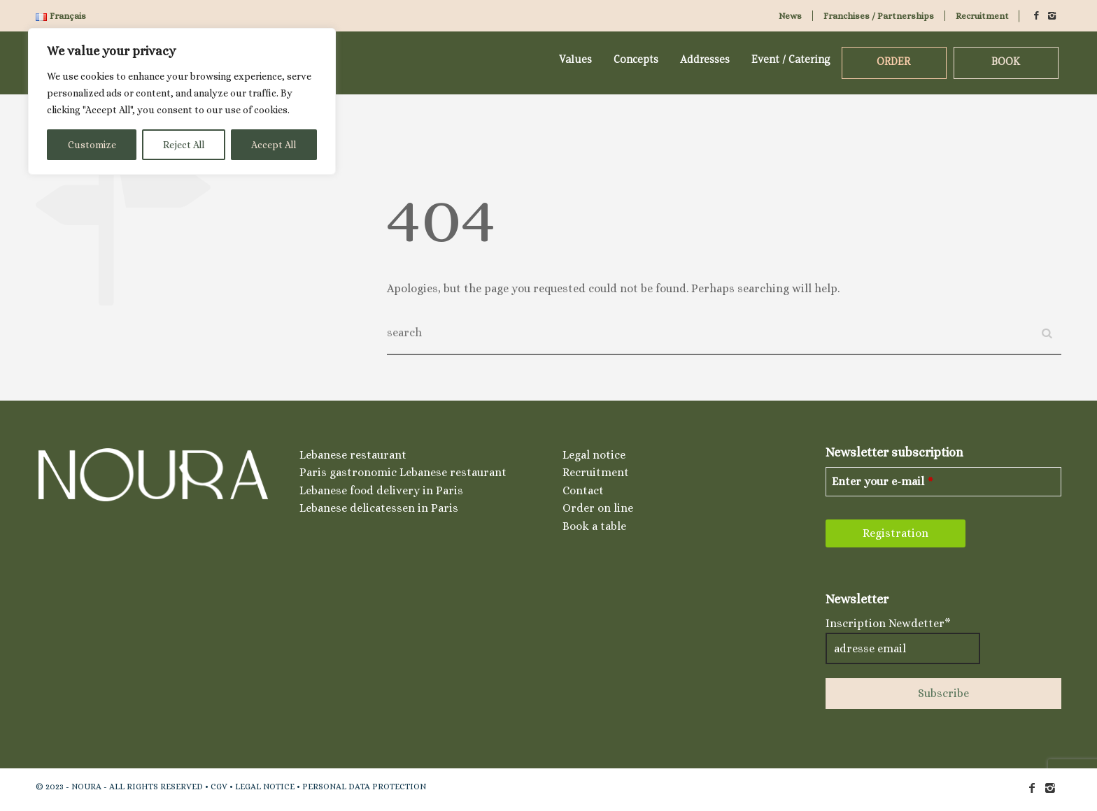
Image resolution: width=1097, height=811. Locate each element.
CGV (219, 786)
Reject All (183, 144)
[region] (182, 101)
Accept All (273, 144)
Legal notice (593, 454)
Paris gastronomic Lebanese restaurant (403, 472)
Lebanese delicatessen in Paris (378, 508)
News (790, 15)
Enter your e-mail (882, 481)
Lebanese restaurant (352, 454)
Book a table (594, 526)
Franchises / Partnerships (878, 15)
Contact (583, 490)
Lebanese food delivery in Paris (381, 490)
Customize (92, 144)
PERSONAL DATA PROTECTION (364, 786)
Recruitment (982, 15)
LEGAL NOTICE (265, 786)
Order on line (597, 508)
